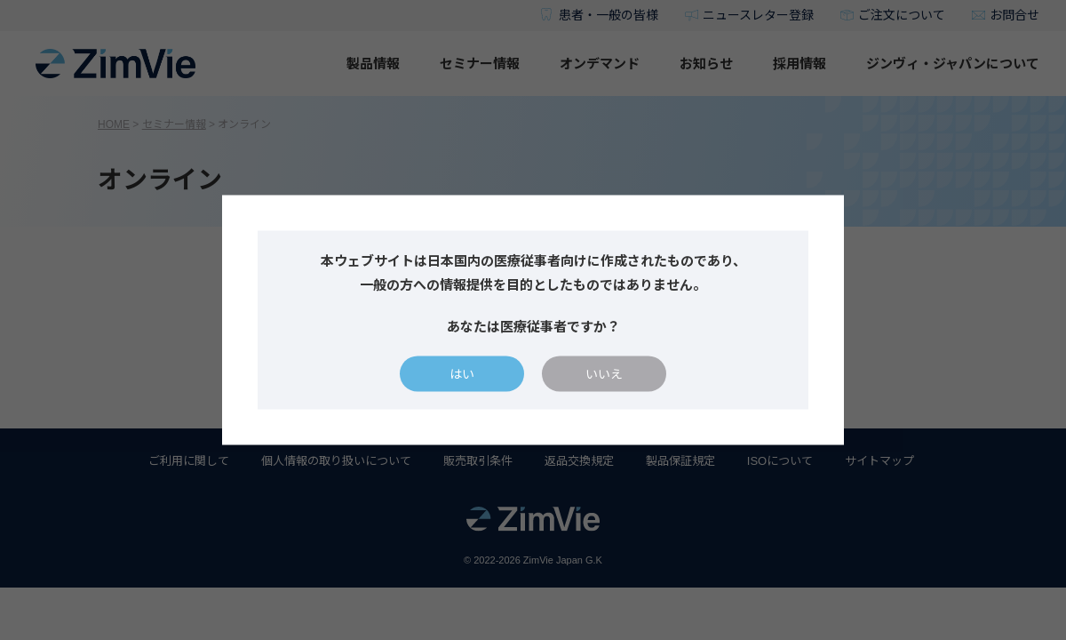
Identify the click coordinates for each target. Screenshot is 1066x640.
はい (461, 374)
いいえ (604, 374)
